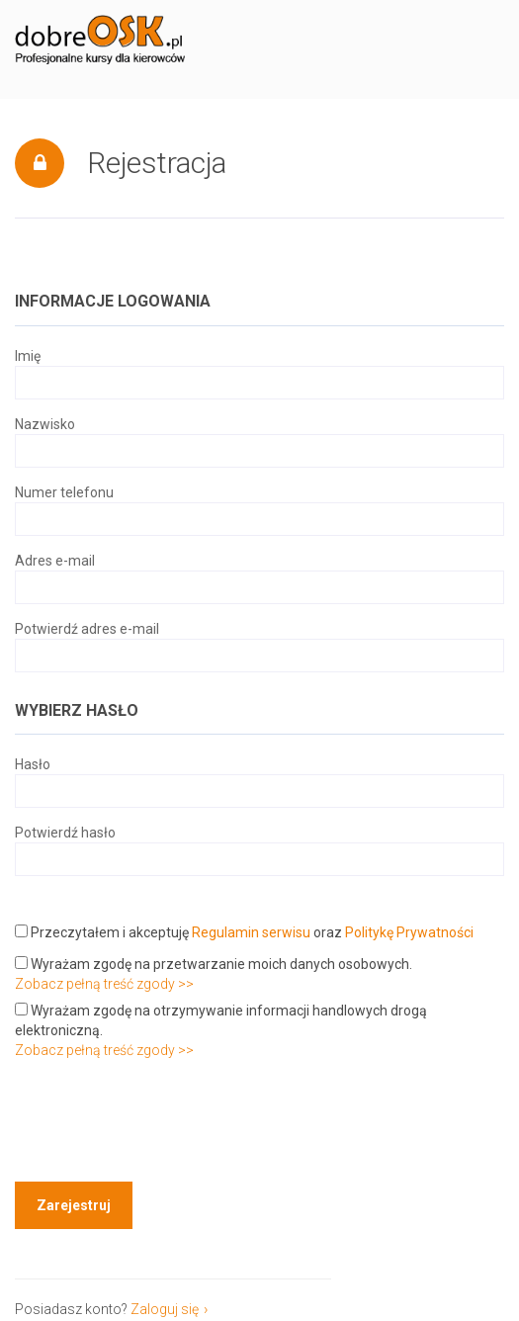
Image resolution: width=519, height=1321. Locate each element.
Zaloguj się (164, 1309)
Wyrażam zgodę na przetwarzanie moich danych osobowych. (213, 964)
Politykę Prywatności (409, 932)
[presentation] (165, 1123)
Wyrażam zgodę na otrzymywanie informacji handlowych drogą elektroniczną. (221, 1020)
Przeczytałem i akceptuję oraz (244, 932)
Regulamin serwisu (251, 932)
